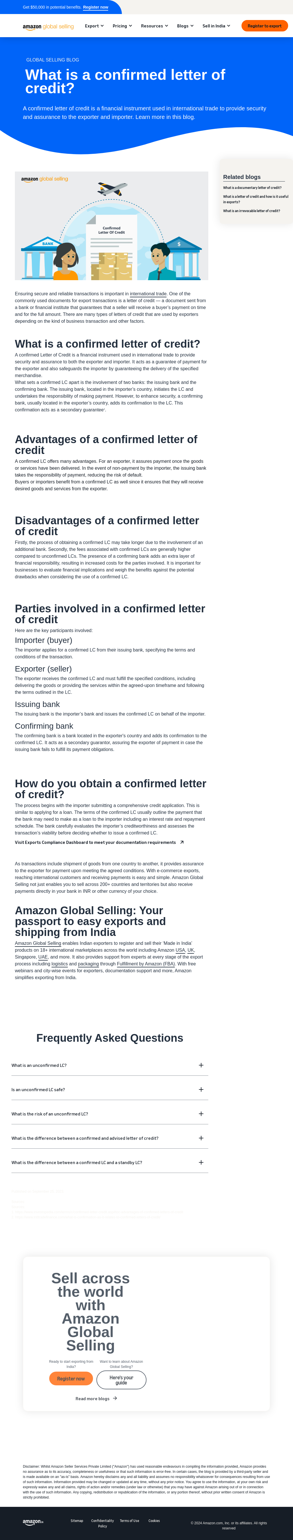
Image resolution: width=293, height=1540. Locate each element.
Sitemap (77, 1521)
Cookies (154, 1521)
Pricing (120, 26)
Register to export (265, 26)
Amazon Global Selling (38, 943)
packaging (88, 963)
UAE (43, 957)
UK (190, 950)
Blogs (183, 26)
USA (180, 950)
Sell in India (214, 26)
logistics (60, 963)
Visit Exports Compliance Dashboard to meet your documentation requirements (95, 842)
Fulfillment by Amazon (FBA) (146, 963)
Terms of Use (129, 1521)
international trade (148, 293)
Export (92, 26)
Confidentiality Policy (102, 1523)
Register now (95, 7)
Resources (152, 26)
